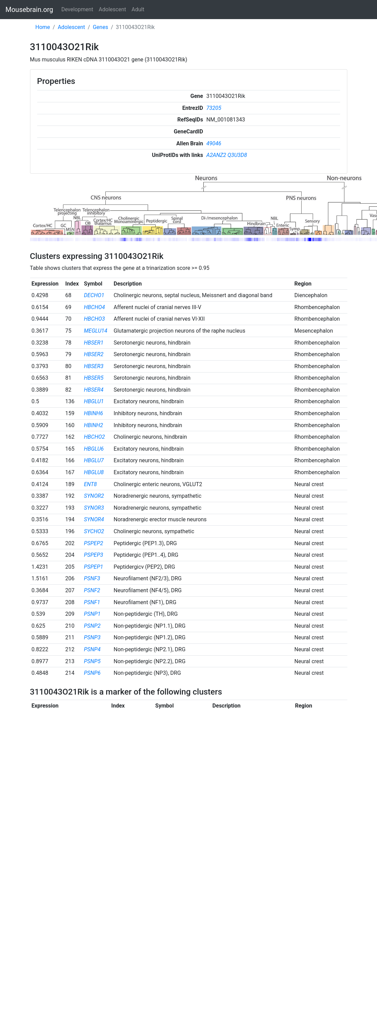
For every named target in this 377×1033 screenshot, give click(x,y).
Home (42, 27)
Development (77, 9)
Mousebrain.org (29, 9)
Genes (100, 27)
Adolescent (112, 9)
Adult (138, 9)
